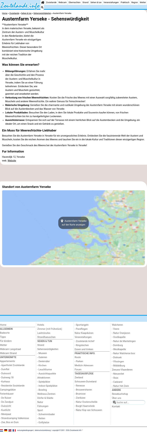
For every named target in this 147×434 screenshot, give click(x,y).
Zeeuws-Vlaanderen (122, 369)
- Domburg (117, 345)
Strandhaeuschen (46, 337)
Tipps (3, 337)
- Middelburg (118, 365)
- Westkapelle (119, 349)
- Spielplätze (43, 381)
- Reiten (41, 418)
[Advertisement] (73, 173)
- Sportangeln (82, 325)
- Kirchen (41, 365)
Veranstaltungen (111, 2)
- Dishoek (117, 357)
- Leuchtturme (44, 369)
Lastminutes (43, 333)
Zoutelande (51, 2)
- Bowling (42, 390)
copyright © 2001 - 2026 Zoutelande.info (66, 430)
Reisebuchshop (120, 394)
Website (12, 160)
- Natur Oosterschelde (86, 402)
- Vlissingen (118, 361)
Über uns (116, 398)
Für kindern (6, 341)
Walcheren (117, 325)
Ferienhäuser (7, 393)
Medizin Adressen (84, 365)
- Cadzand (117, 382)
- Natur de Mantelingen (124, 341)
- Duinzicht (5, 406)
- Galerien (42, 357)
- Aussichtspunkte (46, 373)
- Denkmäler (43, 361)
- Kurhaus (5, 381)
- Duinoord (5, 373)
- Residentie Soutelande (12, 385)
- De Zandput (6, 402)
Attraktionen (43, 377)
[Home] (42, 2)
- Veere (115, 329)
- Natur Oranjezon (121, 333)
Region (134, 2)
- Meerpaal (5, 414)
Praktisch (125, 2)
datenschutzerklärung (42, 430)
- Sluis (115, 377)
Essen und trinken (84, 349)
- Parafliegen (81, 329)
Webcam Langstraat (10, 349)
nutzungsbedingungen (25, 430)
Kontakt (116, 406)
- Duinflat (4, 369)
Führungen (42, 406)
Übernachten (74, 2)
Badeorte (4, 333)
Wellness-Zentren (46, 394)
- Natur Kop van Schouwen (88, 410)
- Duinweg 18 (7, 377)
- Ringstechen (82, 345)
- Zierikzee (80, 398)
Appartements (7, 361)
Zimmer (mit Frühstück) (49, 329)
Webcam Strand (8, 353)
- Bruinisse (80, 393)
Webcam (62, 2)
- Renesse (80, 385)
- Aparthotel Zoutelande (12, 365)
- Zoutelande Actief (84, 341)
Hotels (40, 325)
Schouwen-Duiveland (85, 381)
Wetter (143, 2)
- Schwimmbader (46, 414)
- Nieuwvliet (118, 373)
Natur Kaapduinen (84, 333)
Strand (85, 2)
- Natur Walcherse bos (123, 353)
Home (3, 325)
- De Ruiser (5, 398)
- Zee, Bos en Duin (9, 422)
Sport (40, 410)
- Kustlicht (5, 410)
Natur (40, 402)
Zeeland (79, 377)
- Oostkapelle (118, 337)
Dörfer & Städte (45, 398)
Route (78, 357)
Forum (78, 369)
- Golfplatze (43, 422)
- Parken (79, 361)
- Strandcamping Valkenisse (14, 418)
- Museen (42, 353)
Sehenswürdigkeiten (47, 349)
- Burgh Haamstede (85, 406)
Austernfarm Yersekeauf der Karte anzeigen (73, 223)
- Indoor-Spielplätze (47, 385)
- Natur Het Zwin (120, 386)
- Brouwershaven (83, 389)
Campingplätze (8, 389)
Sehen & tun (95, 2)
